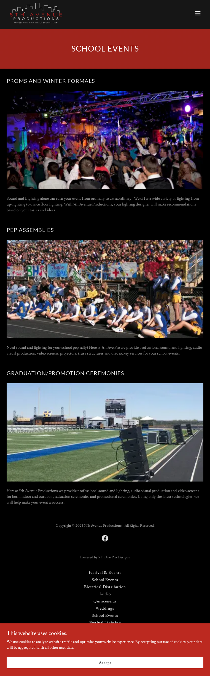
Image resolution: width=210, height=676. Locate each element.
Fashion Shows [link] (105, 637)
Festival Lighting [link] (105, 622)
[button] (197, 13)
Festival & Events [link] (105, 572)
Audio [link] (105, 594)
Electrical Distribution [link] (105, 587)
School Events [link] (105, 579)
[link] (36, 13)
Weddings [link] (105, 608)
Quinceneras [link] (105, 601)
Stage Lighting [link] (105, 630)
